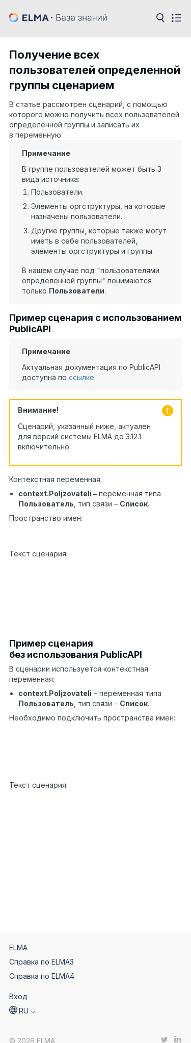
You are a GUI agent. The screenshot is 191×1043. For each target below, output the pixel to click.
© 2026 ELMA (32, 1028)
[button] (22, 998)
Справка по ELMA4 (41, 963)
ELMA (18, 934)
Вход (18, 983)
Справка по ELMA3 (41, 949)
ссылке (81, 377)
